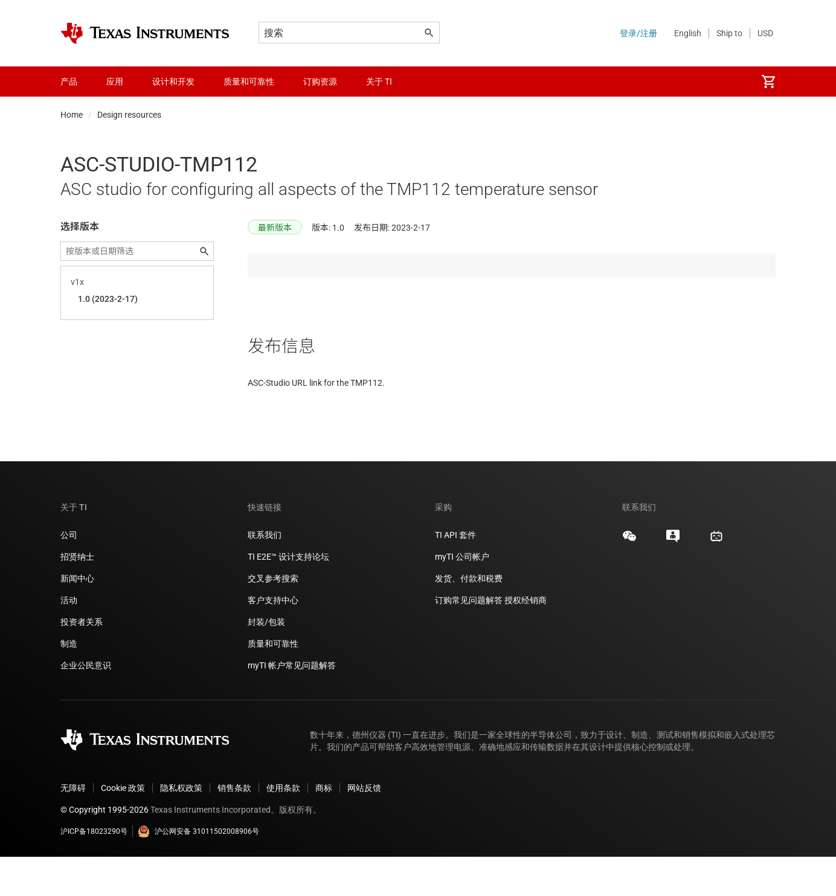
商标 (323, 827)
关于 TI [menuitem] (379, 81)
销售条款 (234, 827)
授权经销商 (525, 639)
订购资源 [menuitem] (320, 81)
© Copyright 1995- (104, 849)
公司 (68, 574)
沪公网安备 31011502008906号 (198, 871)
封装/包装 (266, 661)
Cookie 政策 (123, 827)
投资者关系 (81, 661)
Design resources (129, 115)
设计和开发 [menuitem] (173, 81)
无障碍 (73, 827)
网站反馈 (364, 827)
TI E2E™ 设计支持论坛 (288, 596)
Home (71, 115)
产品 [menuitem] (68, 81)
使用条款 (283, 827)
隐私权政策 (181, 827)
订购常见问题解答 (469, 639)
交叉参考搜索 (273, 617)
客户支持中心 (273, 639)
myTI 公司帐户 (462, 596)
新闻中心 (77, 617)
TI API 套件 (455, 574)
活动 (68, 639)
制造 (68, 683)
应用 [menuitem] (114, 81)
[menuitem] (768, 81)
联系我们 (264, 574)
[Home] (145, 33)
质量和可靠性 (274, 683)
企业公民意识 (85, 704)
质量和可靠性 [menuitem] (248, 81)
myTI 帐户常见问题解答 (292, 704)
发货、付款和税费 (469, 617)
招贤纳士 (77, 596)
